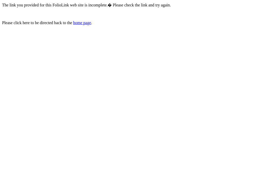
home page (82, 23)
